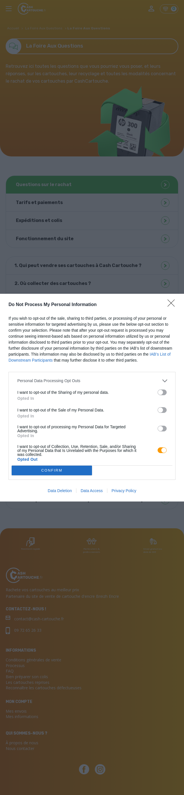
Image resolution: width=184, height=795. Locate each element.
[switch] (162, 392)
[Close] (173, 304)
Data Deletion (60, 490)
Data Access (92, 490)
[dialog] (92, 398)
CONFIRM (51, 470)
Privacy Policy (124, 490)
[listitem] (92, 381)
